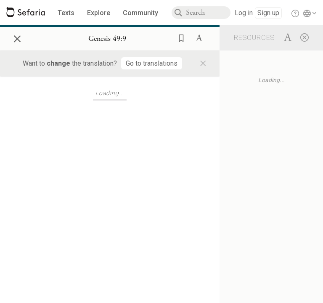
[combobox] (208, 12)
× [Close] (17, 37)
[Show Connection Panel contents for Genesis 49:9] (107, 38)
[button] (178, 37)
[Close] (304, 37)
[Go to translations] (151, 63)
